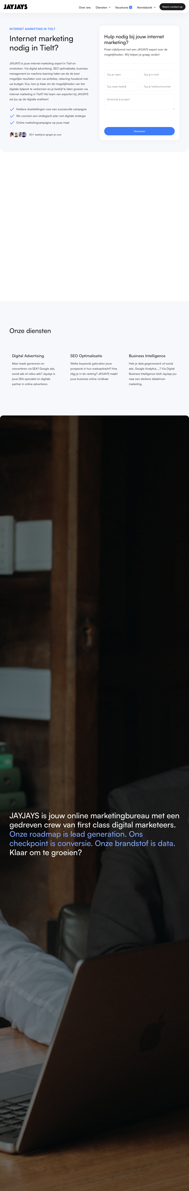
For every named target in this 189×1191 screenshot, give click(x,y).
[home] (15, 6)
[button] (103, 6)
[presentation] (128, 119)
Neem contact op (172, 6)
